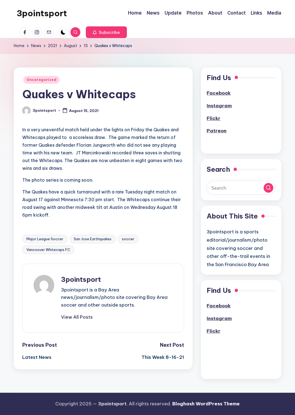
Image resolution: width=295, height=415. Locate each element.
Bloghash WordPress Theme (206, 404)
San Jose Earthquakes (92, 239)
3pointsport (42, 13)
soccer (128, 239)
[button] (106, 32)
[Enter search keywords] (241, 188)
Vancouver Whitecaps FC (48, 249)
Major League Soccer (44, 239)
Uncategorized (41, 80)
